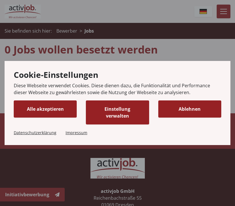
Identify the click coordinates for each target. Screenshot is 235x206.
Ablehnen (190, 109)
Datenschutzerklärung (35, 132)
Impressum (76, 132)
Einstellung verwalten (117, 112)
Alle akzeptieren (45, 109)
